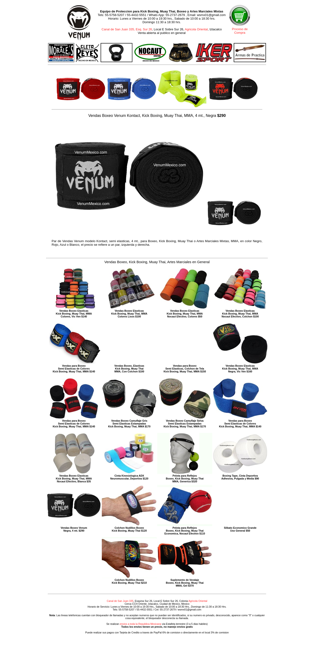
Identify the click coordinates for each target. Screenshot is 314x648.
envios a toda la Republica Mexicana (140, 623)
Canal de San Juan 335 (120, 600)
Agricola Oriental (196, 29)
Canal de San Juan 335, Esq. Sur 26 (127, 29)
